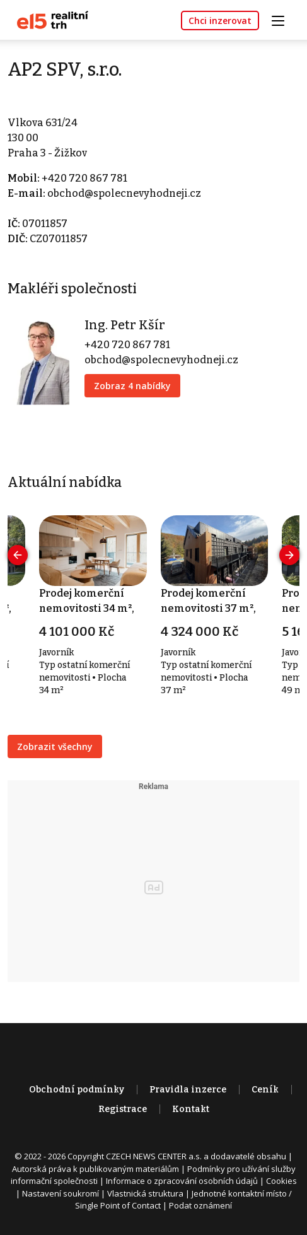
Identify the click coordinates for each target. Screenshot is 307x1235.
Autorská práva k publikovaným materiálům (95, 1168)
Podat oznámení (200, 1205)
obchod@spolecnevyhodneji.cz (124, 193)
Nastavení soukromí (60, 1193)
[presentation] (18, 555)
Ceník (265, 1089)
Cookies (281, 1180)
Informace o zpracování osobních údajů (182, 1180)
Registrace (122, 1109)
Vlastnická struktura (145, 1193)
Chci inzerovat (220, 20)
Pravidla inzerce (187, 1089)
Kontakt (190, 1109)
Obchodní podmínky (76, 1089)
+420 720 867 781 (84, 178)
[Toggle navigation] (282, 19)
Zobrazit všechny (55, 746)
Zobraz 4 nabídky (132, 386)
